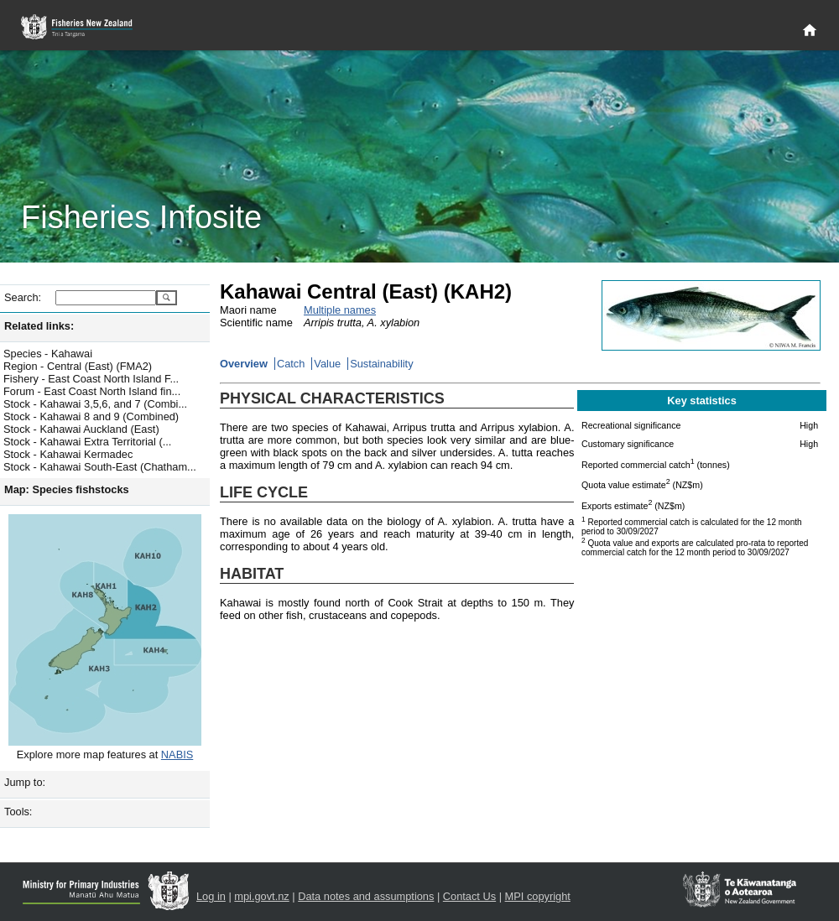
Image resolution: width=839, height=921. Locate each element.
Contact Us (469, 896)
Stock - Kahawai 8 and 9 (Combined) (91, 416)
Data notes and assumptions (366, 896)
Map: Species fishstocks (66, 489)
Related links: (39, 326)
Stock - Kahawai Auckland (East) (81, 429)
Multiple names (340, 310)
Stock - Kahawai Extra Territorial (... (87, 441)
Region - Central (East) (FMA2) (77, 366)
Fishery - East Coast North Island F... (91, 378)
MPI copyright (538, 896)
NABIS (177, 754)
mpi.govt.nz (261, 896)
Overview (244, 363)
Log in (211, 896)
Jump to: (24, 782)
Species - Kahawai (47, 353)
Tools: (18, 811)
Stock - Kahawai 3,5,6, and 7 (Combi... (95, 404)
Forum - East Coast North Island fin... (91, 391)
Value (327, 363)
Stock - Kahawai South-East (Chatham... (99, 466)
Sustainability (381, 363)
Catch (291, 363)
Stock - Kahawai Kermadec (68, 454)
